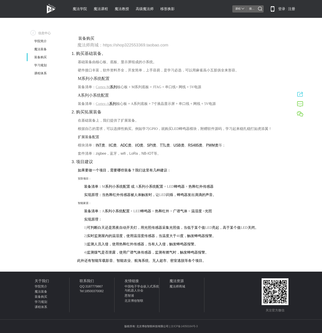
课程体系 (41, 307)
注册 (291, 9)
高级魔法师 (145, 9)
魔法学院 (80, 9)
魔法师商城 (177, 286)
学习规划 (41, 302)
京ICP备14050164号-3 (184, 326)
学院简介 (41, 286)
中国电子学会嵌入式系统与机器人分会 (142, 288)
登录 (281, 9)
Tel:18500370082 (92, 291)
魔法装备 (41, 291)
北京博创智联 (134, 300)
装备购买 (41, 296)
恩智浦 (129, 295)
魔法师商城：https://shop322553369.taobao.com (122, 45)
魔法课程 (101, 9)
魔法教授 (122, 9)
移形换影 (167, 9)
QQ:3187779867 (91, 286)
